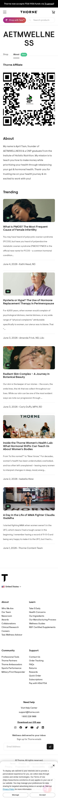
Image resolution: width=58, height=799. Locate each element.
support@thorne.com (29, 712)
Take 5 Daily (34, 608)
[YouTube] (32, 727)
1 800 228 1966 (29, 716)
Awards (5, 619)
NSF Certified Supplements (42, 627)
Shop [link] (5, 54)
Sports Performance (11, 668)
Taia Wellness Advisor (12, 634)
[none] (29, 210)
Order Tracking (36, 660)
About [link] (16, 54)
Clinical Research (10, 627)
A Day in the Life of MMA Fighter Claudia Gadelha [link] (29, 516)
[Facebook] (20, 727)
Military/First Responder (13, 672)
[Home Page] (29, 12)
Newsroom (7, 616)
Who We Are (7, 608)
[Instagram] (15, 727)
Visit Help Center (29, 708)
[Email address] (25, 746)
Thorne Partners (9, 660)
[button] (4, 12)
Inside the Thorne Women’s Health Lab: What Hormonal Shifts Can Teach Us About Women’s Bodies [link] (28, 446)
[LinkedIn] (43, 727)
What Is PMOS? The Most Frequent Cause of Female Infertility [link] (25, 228)
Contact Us (34, 657)
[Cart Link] (53, 12)
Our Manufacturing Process (42, 619)
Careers (6, 631)
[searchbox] (41, 20)
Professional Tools (10, 657)
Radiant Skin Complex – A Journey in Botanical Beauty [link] (26, 375)
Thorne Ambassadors (12, 664)
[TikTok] (38, 727)
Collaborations (9, 623)
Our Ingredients (36, 616)
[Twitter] (26, 727)
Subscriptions (36, 679)
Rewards (33, 672)
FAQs (31, 664)
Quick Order (35, 675)
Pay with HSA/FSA (38, 683)
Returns (33, 668)
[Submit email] (50, 746)
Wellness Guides (37, 623)
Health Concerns (37, 612)
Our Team (6, 612)
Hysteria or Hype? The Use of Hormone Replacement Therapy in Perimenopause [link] (28, 301)
